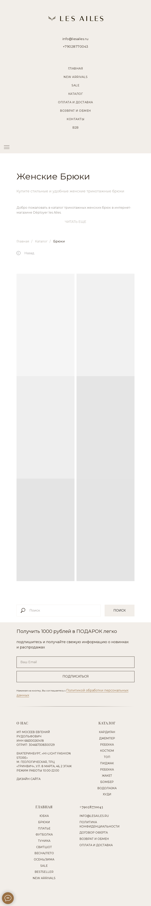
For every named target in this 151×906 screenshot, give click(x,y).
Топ (107, 757)
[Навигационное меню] (6, 147)
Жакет (107, 775)
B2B (75, 127)
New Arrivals (75, 77)
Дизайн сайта (29, 779)
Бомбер (107, 782)
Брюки (59, 241)
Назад (29, 253)
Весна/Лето (44, 853)
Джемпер (107, 738)
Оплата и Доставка (75, 102)
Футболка (44, 834)
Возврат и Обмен (75, 110)
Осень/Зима (44, 859)
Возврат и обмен (94, 839)
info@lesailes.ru (76, 39)
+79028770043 (75, 46)
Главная (75, 68)
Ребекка (107, 744)
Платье (44, 828)
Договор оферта (93, 832)
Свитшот (44, 847)
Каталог (75, 94)
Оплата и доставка (96, 845)
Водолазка (107, 788)
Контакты (75, 119)
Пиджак (107, 763)
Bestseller (44, 872)
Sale (75, 85)
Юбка (44, 816)
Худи (107, 794)
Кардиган (107, 732)
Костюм (107, 750)
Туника (44, 841)
